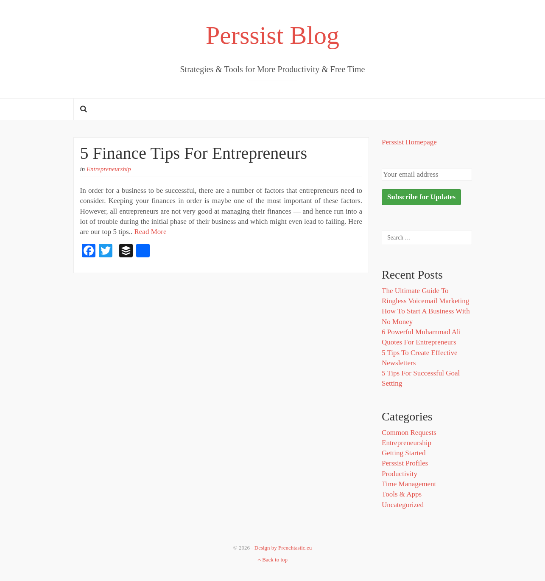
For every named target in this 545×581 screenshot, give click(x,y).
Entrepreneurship (109, 169)
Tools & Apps (402, 494)
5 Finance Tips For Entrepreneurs (193, 153)
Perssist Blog (272, 35)
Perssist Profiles (405, 463)
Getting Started (403, 453)
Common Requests (409, 433)
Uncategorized (403, 505)
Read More (150, 232)
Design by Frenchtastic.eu (283, 547)
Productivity (399, 474)
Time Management (409, 484)
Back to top (272, 559)
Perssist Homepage (409, 142)
